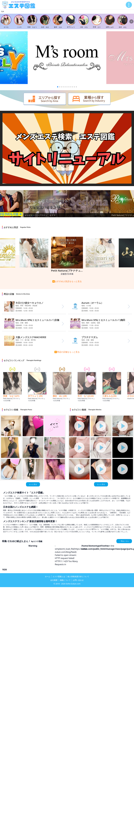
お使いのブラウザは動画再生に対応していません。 (67, 148)
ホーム (47, 576)
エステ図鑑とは (59, 576)
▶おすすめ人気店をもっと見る (67, 281)
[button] (57, 86)
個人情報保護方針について (78, 576)
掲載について (65, 580)
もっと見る (33, 484)
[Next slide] (131, 21)
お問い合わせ (78, 580)
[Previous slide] (3, 21)
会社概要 (54, 580)
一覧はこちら (124, 541)
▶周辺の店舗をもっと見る (67, 351)
